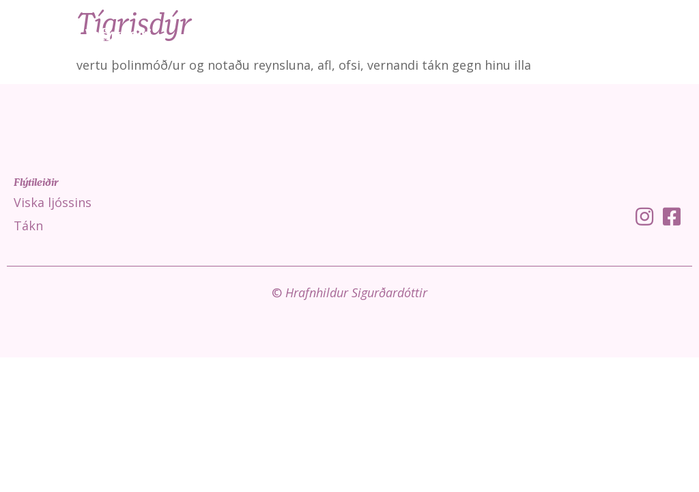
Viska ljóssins (454, 34)
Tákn (525, 34)
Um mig (666, 34)
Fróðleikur (592, 34)
